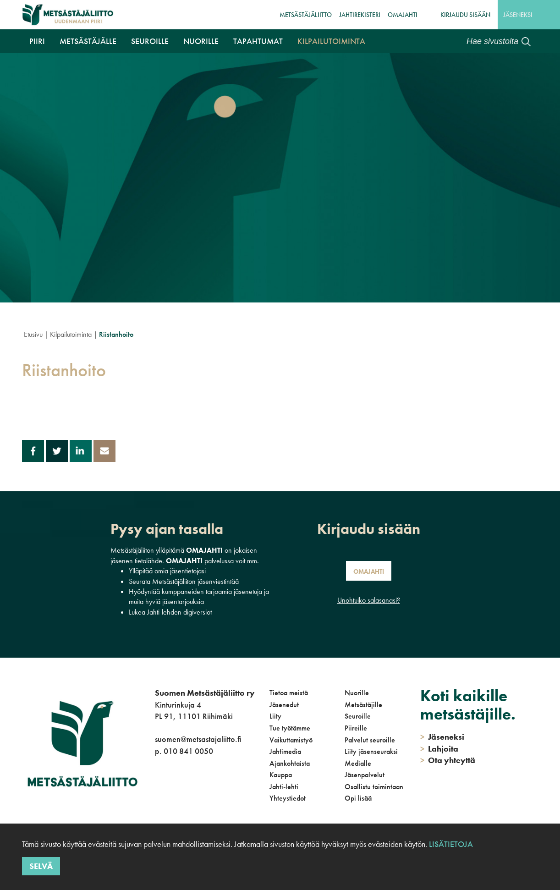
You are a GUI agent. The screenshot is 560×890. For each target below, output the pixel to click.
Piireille (356, 728)
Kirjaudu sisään (465, 15)
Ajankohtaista (289, 763)
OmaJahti (402, 15)
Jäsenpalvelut (364, 775)
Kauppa (280, 775)
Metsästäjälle (88, 41)
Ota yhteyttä (447, 760)
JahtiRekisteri (359, 15)
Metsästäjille (363, 704)
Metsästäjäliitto (306, 15)
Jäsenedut (284, 704)
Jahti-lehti (283, 786)
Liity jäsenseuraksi (371, 751)
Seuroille (150, 41)
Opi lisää (358, 798)
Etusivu (33, 334)
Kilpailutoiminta (331, 41)
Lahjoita (439, 748)
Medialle (358, 763)
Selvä (41, 866)
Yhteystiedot (287, 798)
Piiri (37, 41)
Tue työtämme (289, 728)
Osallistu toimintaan (374, 786)
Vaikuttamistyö (291, 740)
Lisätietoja (451, 844)
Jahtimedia (285, 751)
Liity (275, 716)
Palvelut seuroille (370, 740)
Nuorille (201, 41)
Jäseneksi (518, 15)
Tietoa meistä (288, 693)
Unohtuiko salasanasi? (368, 600)
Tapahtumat (258, 41)
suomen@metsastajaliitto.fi (198, 739)
